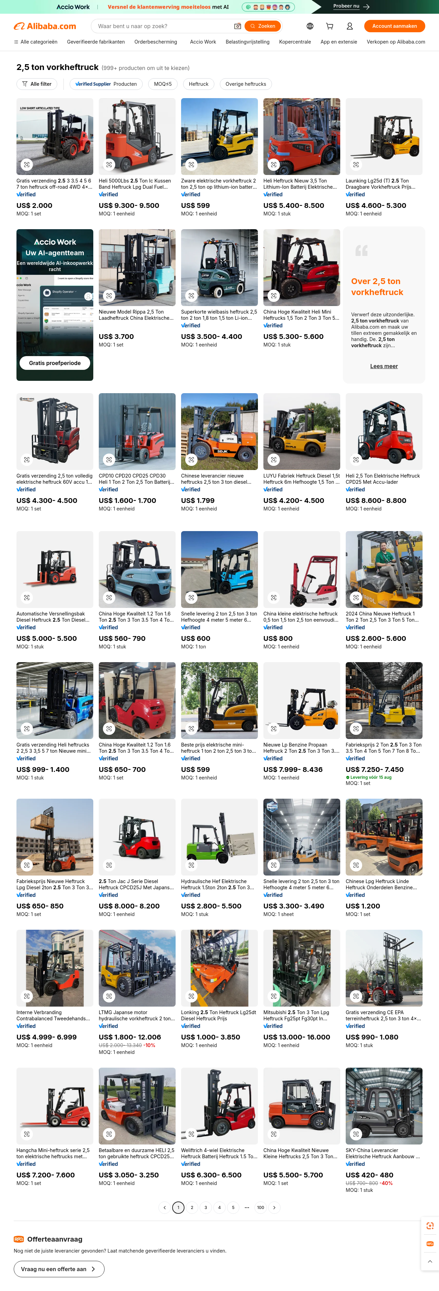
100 (260, 1207)
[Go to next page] (274, 1207)
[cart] (351, 27)
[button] (27, 165)
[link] (430, 1226)
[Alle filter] (36, 84)
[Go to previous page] (164, 1207)
